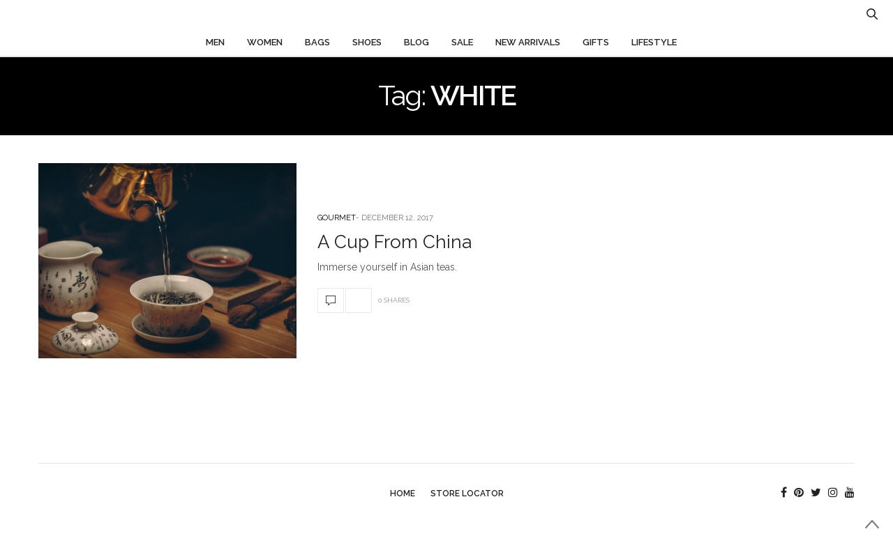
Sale (462, 42)
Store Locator (467, 493)
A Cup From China (394, 241)
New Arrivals (527, 42)
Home (402, 493)
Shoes (367, 42)
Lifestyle (654, 42)
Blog (416, 42)
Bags (317, 42)
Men (215, 42)
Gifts (596, 42)
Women (265, 42)
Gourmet (336, 217)
